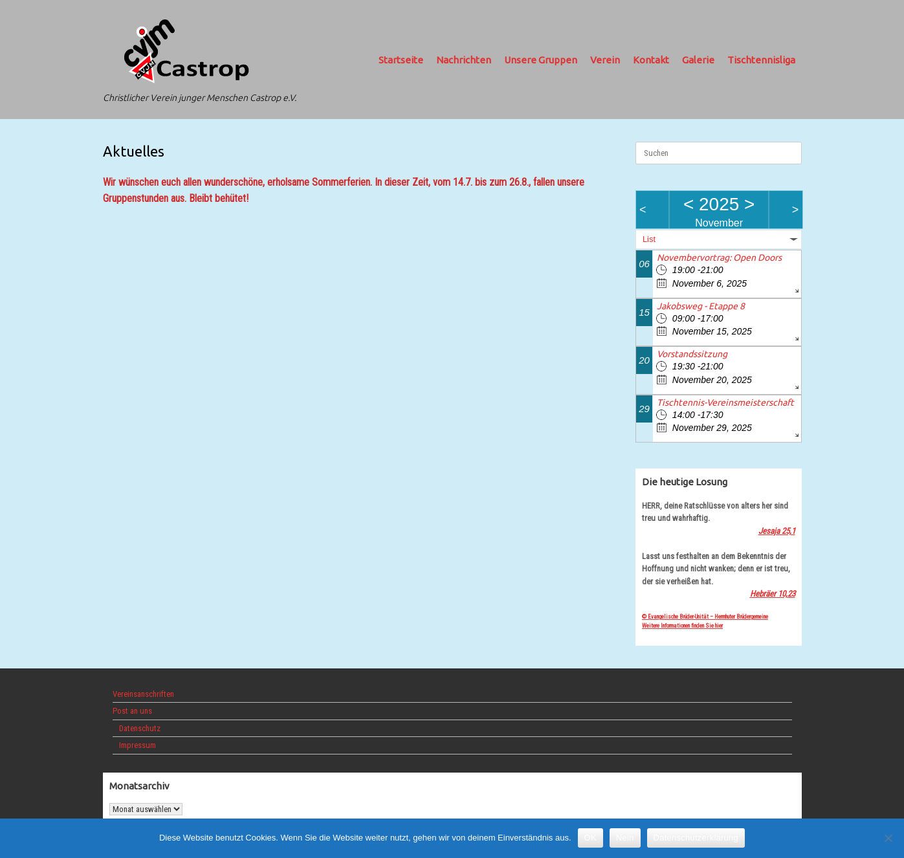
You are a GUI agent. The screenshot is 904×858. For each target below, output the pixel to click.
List (649, 239)
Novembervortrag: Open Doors (719, 257)
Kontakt (651, 59)
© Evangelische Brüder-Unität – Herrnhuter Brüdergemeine (705, 616)
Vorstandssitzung (692, 354)
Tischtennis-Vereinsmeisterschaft (725, 402)
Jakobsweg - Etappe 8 (701, 306)
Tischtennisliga (761, 59)
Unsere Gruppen (540, 59)
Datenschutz (139, 728)
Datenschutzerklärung (696, 837)
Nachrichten (463, 59)
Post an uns (132, 711)
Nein (625, 837)
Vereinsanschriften (143, 694)
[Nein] (887, 837)
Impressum (137, 745)
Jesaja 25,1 (776, 531)
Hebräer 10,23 (772, 594)
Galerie (698, 59)
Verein (605, 59)
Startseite (401, 59)
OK (590, 837)
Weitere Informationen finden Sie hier (682, 625)
